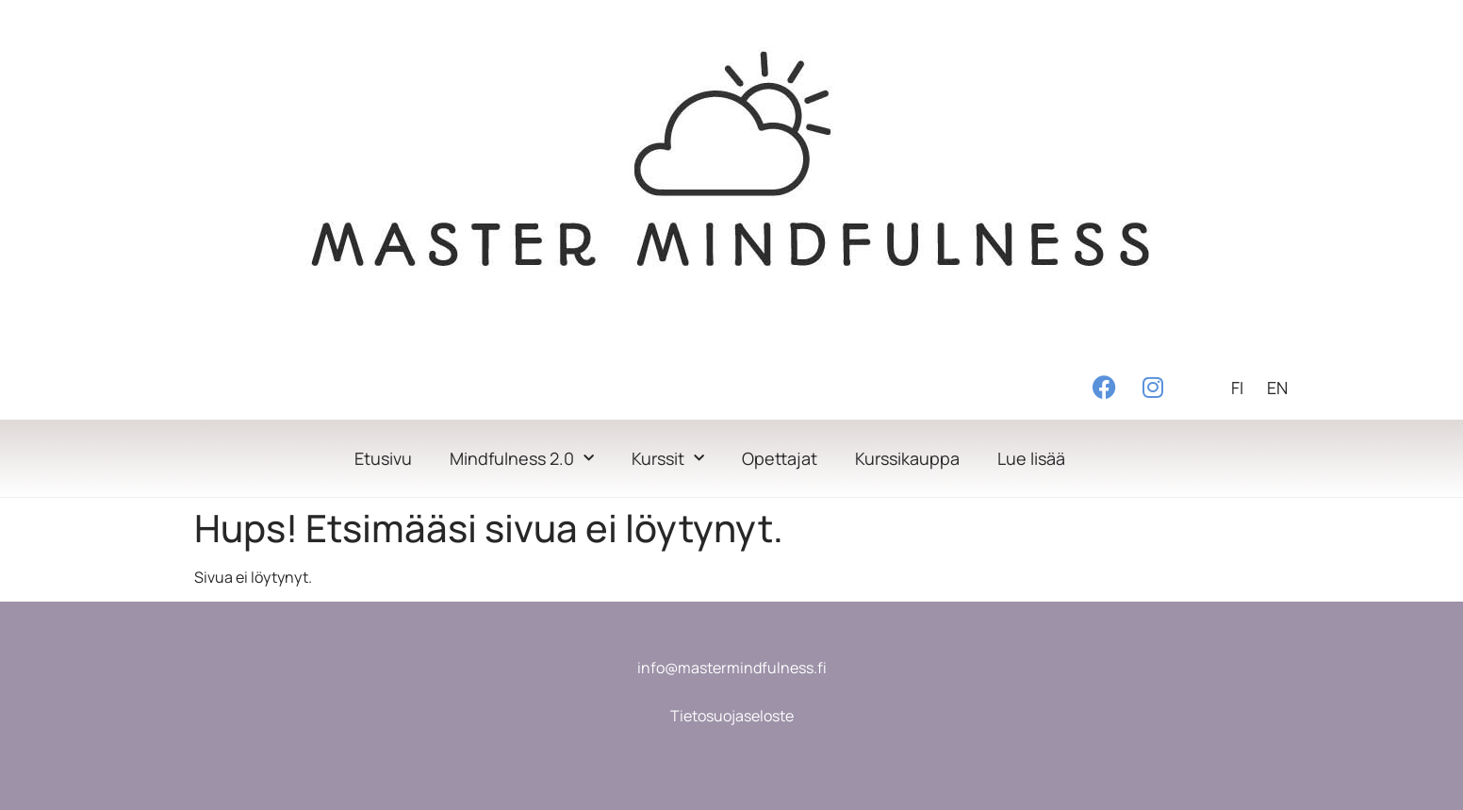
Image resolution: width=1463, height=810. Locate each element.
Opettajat (779, 458)
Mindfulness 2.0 (522, 458)
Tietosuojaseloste (732, 715)
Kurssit (668, 458)
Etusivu (383, 458)
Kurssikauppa (907, 458)
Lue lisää (1031, 458)
